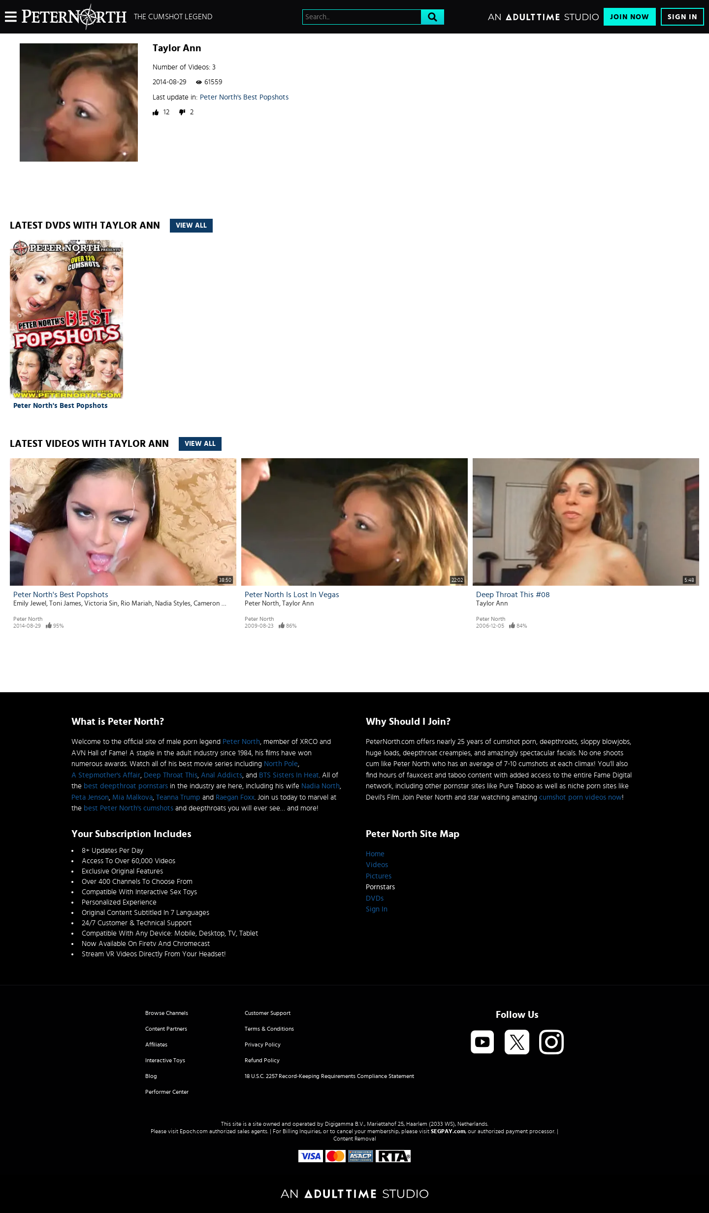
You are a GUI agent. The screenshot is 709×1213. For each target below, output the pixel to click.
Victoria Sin (101, 603)
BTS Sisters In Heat (289, 775)
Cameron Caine (215, 603)
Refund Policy (262, 1060)
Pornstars (380, 887)
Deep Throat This (170, 775)
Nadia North (320, 786)
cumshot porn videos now (580, 797)
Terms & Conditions (269, 1029)
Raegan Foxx (235, 797)
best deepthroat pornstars (126, 786)
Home (375, 854)
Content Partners (166, 1029)
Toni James (65, 603)
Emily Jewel (29, 603)
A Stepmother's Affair (105, 775)
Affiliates (156, 1044)
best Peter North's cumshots (128, 808)
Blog (151, 1076)
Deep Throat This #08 (513, 595)
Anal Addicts (221, 775)
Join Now (629, 17)
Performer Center (167, 1092)
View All (191, 225)
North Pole (281, 764)
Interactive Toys (165, 1060)
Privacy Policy (263, 1044)
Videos (377, 865)
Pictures (378, 876)
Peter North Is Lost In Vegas (292, 595)
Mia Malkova (132, 797)
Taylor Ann (298, 603)
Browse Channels (166, 1013)
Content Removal (354, 1139)
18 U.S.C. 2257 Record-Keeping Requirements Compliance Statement (329, 1076)
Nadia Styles (173, 603)
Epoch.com (194, 1131)
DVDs (375, 898)
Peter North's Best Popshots (244, 97)
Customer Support (267, 1013)
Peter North (27, 619)
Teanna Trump (178, 797)
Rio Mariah (136, 603)
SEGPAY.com (448, 1131)
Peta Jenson (90, 797)
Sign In (682, 17)
